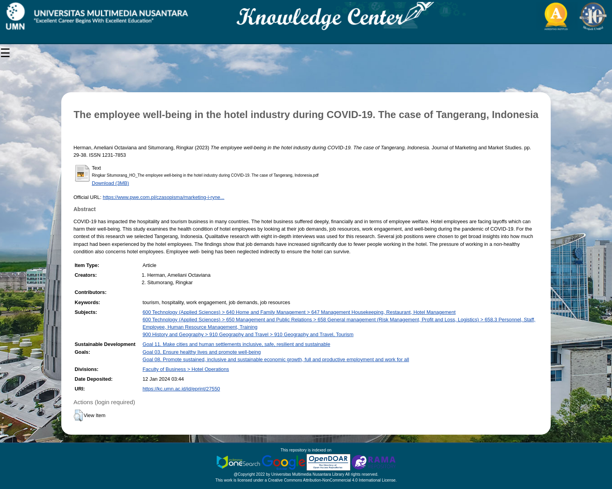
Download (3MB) (110, 183)
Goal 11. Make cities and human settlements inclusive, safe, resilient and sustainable (236, 344)
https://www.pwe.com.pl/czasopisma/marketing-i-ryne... (163, 197)
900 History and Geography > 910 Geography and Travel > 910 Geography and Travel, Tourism (247, 334)
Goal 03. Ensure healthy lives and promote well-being (201, 352)
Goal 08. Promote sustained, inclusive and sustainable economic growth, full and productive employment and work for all (275, 359)
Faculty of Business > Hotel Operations (185, 369)
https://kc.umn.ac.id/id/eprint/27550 (181, 389)
